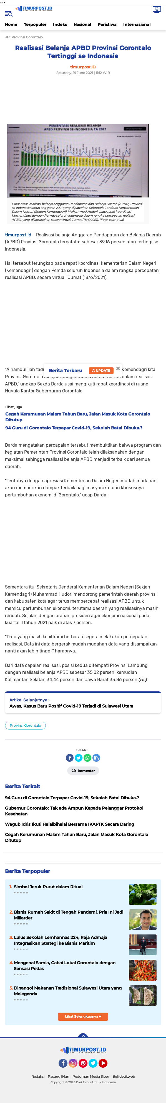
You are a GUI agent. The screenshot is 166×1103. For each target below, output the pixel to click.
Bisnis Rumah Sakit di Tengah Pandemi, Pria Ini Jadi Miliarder (68, 915)
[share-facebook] (70, 758)
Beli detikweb (123, 1076)
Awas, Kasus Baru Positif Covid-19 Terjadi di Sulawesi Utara (71, 706)
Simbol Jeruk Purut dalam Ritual (48, 886)
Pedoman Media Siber (90, 1076)
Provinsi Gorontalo (25, 725)
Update (101, 371)
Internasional (136, 24)
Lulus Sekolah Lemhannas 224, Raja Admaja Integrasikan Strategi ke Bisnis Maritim (60, 940)
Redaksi (37, 1076)
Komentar (83, 770)
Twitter (95, 1066)
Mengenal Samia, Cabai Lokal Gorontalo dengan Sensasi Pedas (64, 965)
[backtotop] (83, 1038)
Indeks (60, 24)
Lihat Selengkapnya (83, 1016)
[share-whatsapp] (87, 758)
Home (11, 24)
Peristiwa (107, 24)
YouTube (107, 1066)
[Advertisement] (78, 108)
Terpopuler (35, 24)
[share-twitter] (78, 758)
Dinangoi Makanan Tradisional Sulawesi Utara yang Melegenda (68, 990)
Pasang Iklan (58, 1076)
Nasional (82, 24)
